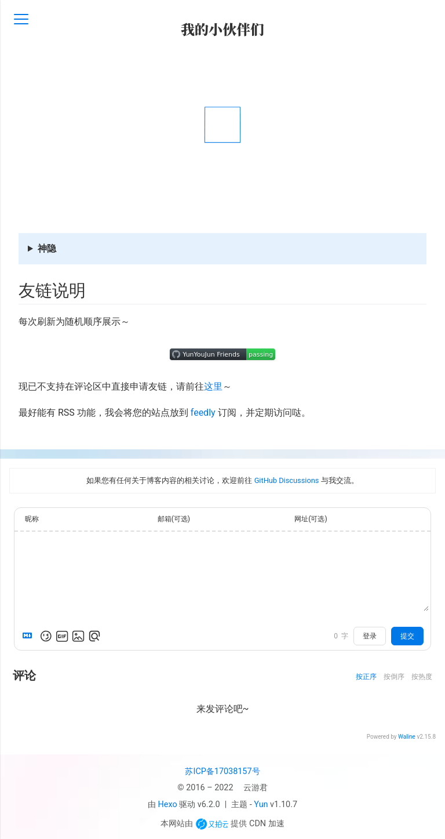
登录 (370, 636)
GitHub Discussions (286, 480)
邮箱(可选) (174, 519)
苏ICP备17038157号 (222, 771)
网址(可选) (310, 519)
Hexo (167, 804)
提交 (407, 636)
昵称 (32, 519)
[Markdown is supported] (30, 636)
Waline (406, 736)
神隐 (47, 248)
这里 (213, 386)
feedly (203, 412)
